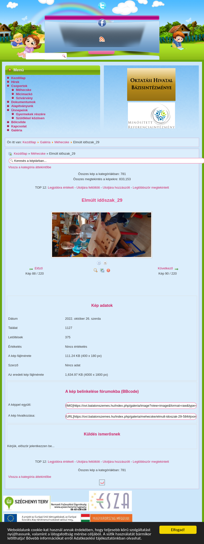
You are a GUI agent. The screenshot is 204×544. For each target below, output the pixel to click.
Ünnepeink (19, 110)
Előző (39, 268)
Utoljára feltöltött (88, 187)
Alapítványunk (22, 106)
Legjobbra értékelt (61, 187)
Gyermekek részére (30, 114)
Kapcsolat (19, 126)
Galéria (16, 130)
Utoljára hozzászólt (116, 187)
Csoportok (19, 86)
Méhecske (23, 90)
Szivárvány (24, 98)
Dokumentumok (23, 102)
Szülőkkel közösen (30, 118)
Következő (165, 268)
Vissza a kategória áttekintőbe (29, 167)
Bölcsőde (18, 122)
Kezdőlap (18, 78)
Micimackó (24, 94)
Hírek (15, 82)
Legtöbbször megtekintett (151, 187)
